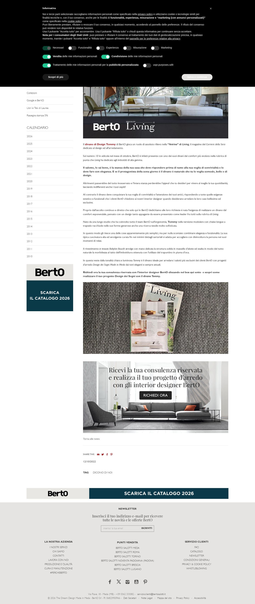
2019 (29, 189)
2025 (29, 144)
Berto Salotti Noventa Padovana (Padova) (127, 561)
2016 (29, 211)
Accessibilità (200, 598)
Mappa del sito (164, 598)
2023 (29, 159)
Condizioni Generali (197, 560)
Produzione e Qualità (58, 564)
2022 (29, 166)
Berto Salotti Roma (128, 552)
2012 (29, 241)
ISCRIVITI (146, 528)
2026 (29, 136)
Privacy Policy (182, 598)
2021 (29, 174)
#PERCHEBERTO (58, 573)
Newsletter (196, 556)
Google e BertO (35, 100)
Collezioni (32, 93)
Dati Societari (130, 598)
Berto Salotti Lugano (127, 569)
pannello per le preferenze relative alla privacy (155, 38)
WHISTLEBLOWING (196, 568)
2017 (29, 204)
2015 (29, 219)
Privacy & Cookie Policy (196, 564)
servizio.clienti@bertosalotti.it (151, 594)
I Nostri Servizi (58, 547)
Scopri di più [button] (55, 77)
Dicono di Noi (102, 472)
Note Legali (147, 598)
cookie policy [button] (75, 21)
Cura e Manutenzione (58, 568)
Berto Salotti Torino (127, 556)
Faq (196, 547)
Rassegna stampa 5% (37, 115)
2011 (29, 249)
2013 (29, 234)
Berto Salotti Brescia (127, 565)
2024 (29, 151)
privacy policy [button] (145, 14)
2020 (29, 181)
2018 (29, 196)
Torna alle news (91, 439)
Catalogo (196, 551)
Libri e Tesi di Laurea (37, 108)
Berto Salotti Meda (127, 548)
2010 (29, 256)
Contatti (58, 556)
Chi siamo (58, 551)
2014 (29, 226)
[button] (211, 8)
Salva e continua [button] (197, 77)
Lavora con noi (58, 560)
